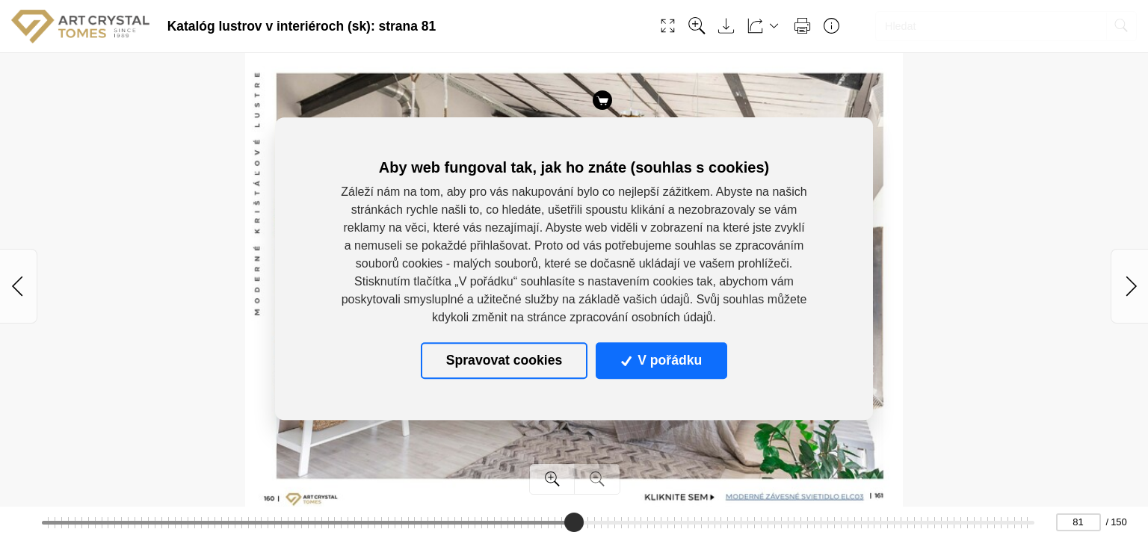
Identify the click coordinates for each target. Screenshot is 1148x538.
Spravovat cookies (504, 360)
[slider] (573, 522)
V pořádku (661, 360)
